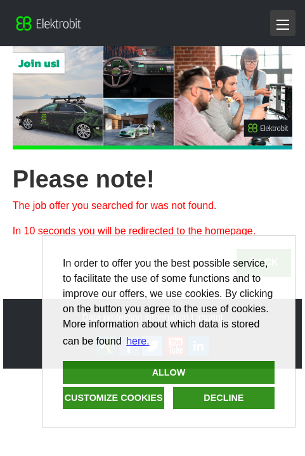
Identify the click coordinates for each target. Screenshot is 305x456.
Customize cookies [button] (114, 398)
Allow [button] (169, 372)
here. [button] (137, 341)
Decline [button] (223, 398)
